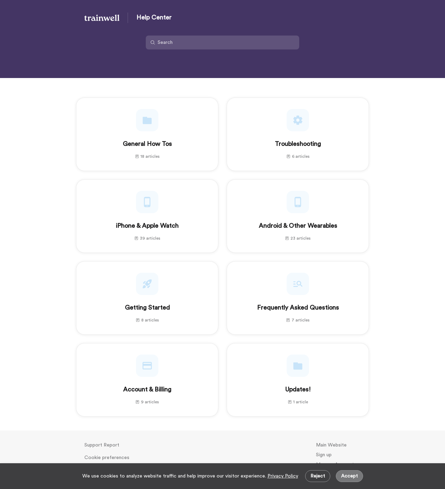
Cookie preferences (106, 457)
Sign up (324, 454)
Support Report (101, 445)
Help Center (154, 17)
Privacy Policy (282, 476)
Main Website (331, 445)
